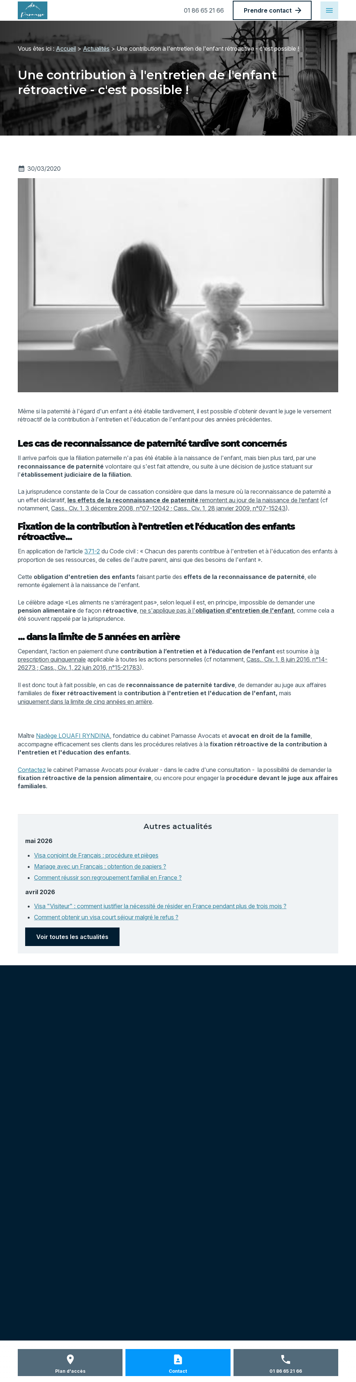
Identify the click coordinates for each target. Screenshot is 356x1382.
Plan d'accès (70, 1371)
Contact (178, 1371)
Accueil (66, 48)
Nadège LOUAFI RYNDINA (73, 735)
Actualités (96, 48)
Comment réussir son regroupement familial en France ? (108, 877)
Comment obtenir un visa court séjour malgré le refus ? (106, 917)
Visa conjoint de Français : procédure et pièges (96, 855)
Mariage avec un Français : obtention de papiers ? (100, 866)
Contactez (32, 769)
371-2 (92, 551)
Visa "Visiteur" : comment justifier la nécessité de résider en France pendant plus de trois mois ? (160, 906)
